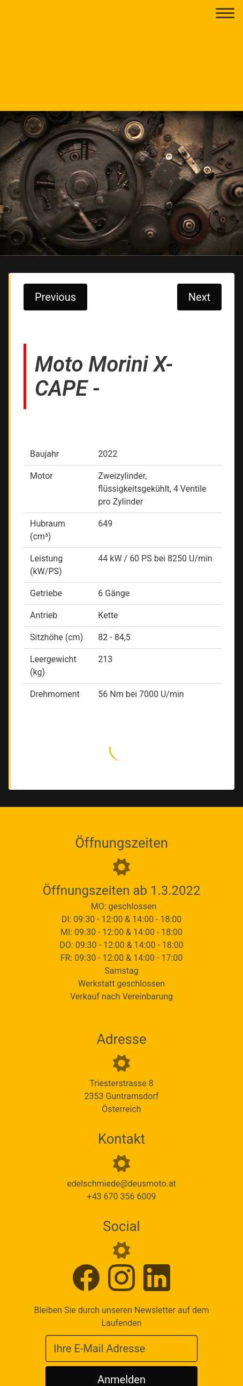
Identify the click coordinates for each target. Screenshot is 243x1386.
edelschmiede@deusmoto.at (121, 1184)
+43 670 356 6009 (121, 1196)
